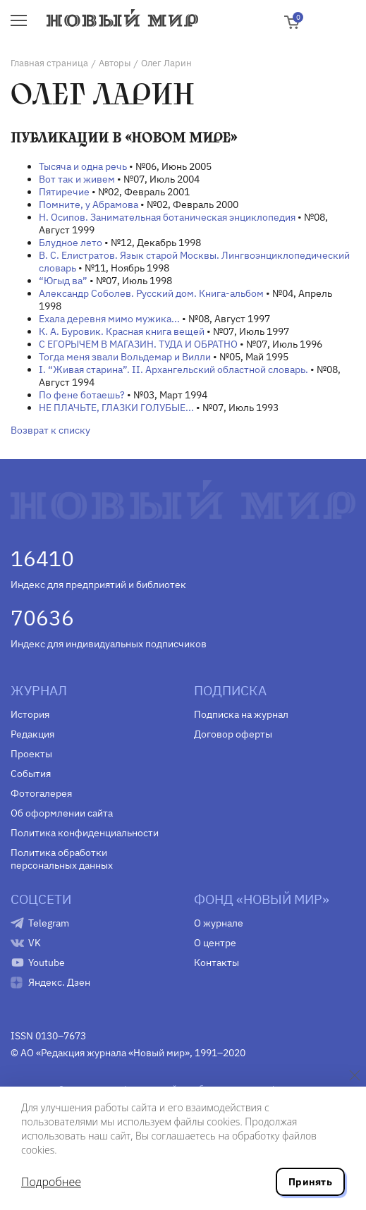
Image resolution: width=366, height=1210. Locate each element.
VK (34, 942)
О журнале (218, 923)
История (30, 714)
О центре (215, 942)
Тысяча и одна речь (83, 166)
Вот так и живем (77, 179)
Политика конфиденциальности (85, 832)
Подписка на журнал (241, 714)
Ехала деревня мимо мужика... (109, 318)
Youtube (46, 962)
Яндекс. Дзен (59, 982)
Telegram (48, 923)
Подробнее (51, 1182)
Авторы (114, 63)
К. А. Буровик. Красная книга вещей (122, 331)
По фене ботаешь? (82, 395)
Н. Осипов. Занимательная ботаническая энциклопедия (167, 217)
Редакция (32, 734)
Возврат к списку (50, 430)
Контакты (216, 962)
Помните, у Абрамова (88, 204)
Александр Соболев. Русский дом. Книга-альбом (151, 293)
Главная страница (49, 63)
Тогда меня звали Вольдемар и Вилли (125, 356)
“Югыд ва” (63, 280)
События (31, 773)
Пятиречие (64, 191)
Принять (310, 1181)
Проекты (31, 753)
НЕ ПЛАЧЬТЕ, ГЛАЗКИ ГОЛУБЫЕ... (116, 407)
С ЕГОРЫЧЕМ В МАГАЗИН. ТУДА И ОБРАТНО (138, 344)
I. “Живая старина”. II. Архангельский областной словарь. (173, 369)
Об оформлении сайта (62, 813)
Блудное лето (70, 242)
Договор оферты (233, 734)
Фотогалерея (41, 793)
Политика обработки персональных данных (62, 859)
